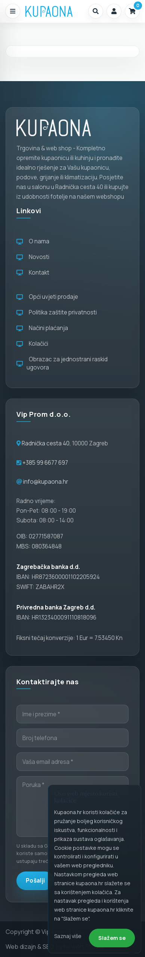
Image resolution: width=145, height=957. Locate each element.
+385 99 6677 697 (44, 463)
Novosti (32, 257)
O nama (32, 241)
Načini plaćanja (42, 328)
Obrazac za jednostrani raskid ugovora (62, 363)
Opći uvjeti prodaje (47, 297)
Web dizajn (21, 946)
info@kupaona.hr (45, 482)
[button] (95, 11)
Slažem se (112, 937)
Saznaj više (67, 936)
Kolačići (32, 344)
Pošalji (35, 880)
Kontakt (32, 272)
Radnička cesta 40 (46, 443)
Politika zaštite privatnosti (56, 312)
